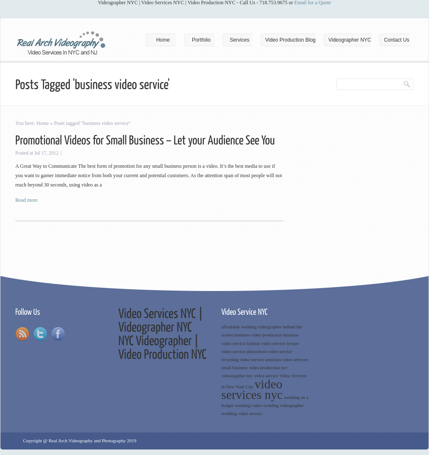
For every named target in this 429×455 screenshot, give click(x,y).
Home (163, 40)
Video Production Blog (290, 40)
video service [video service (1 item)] (266, 375)
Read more (26, 200)
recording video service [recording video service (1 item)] (242, 359)
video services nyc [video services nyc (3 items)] (252, 389)
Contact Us (396, 40)
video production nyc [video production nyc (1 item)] (268, 367)
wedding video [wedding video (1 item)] (248, 405)
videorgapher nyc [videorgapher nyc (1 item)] (237, 375)
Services (239, 40)
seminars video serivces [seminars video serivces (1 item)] (286, 359)
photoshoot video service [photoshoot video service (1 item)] (269, 351)
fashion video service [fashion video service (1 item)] (266, 343)
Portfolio (201, 40)
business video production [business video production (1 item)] (258, 335)
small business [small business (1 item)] (234, 367)
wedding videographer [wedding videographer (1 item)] (283, 405)
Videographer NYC (349, 40)
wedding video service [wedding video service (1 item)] (241, 413)
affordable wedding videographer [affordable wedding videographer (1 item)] (251, 327)
